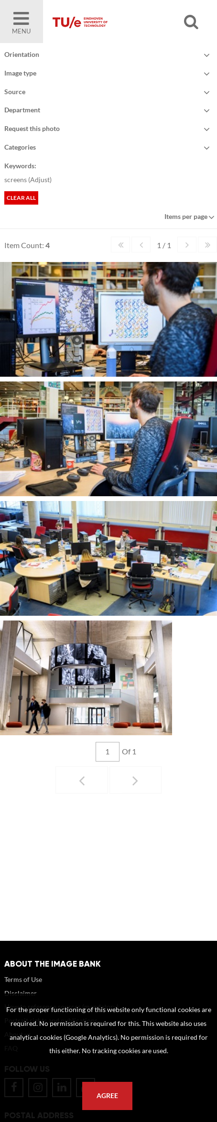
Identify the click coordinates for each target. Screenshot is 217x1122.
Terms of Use (23, 989)
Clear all (21, 198)
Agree (107, 1096)
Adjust (40, 179)
